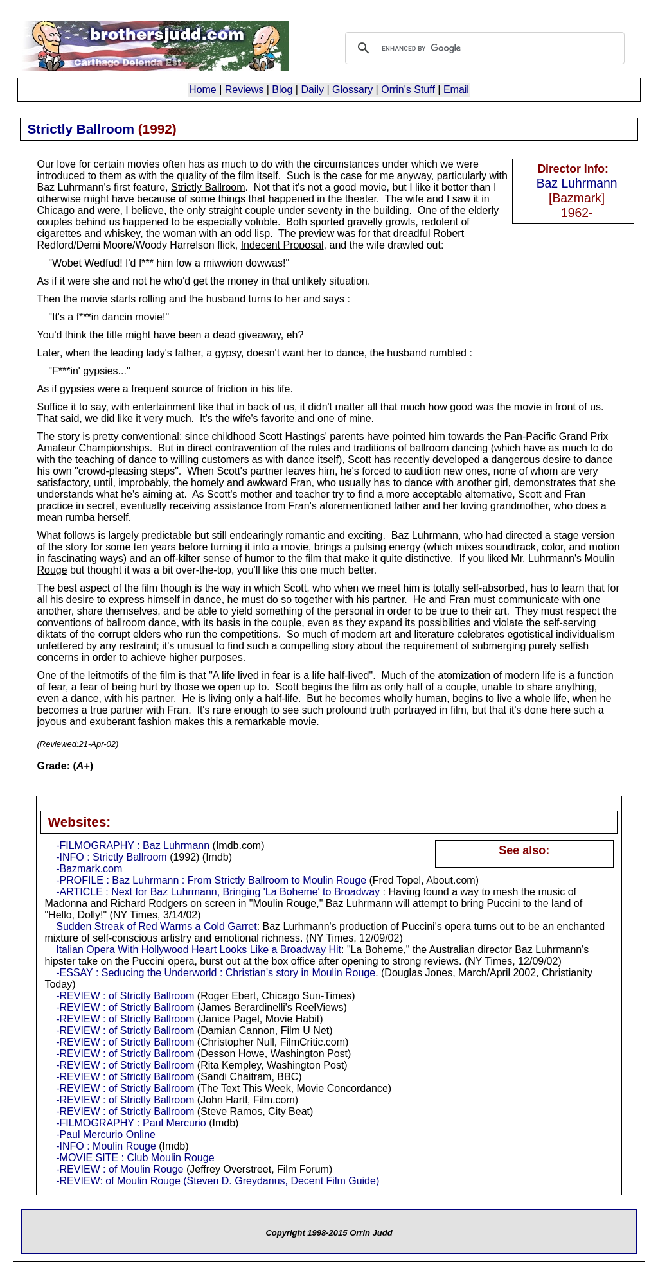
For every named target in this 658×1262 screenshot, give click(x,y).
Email (456, 89)
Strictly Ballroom (80, 128)
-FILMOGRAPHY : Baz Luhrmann (132, 845)
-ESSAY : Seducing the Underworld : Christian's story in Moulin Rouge (215, 972)
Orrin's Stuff (408, 89)
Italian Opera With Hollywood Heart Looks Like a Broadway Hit (198, 949)
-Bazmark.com (89, 868)
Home (203, 89)
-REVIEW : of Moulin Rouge (119, 1169)
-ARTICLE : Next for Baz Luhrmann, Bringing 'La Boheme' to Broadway (218, 891)
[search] (483, 48)
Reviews (244, 89)
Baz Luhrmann (577, 183)
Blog (282, 89)
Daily (312, 89)
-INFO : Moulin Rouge (106, 1146)
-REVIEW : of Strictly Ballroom (125, 995)
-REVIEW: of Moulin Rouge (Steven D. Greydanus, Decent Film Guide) (217, 1180)
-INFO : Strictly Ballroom (111, 857)
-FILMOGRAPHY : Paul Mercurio (131, 1122)
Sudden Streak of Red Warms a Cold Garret (156, 926)
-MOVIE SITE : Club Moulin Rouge (135, 1157)
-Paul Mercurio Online (106, 1134)
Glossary (352, 89)
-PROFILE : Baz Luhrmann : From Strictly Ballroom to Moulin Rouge (211, 880)
